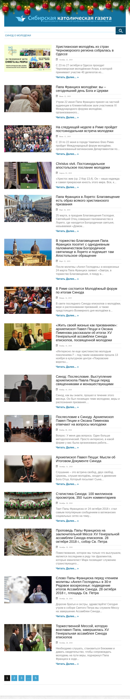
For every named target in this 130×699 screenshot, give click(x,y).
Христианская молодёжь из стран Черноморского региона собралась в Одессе (85, 50)
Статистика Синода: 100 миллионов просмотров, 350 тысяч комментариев (86, 495)
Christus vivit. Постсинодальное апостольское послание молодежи (83, 165)
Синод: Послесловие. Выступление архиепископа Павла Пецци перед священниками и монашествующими (84, 380)
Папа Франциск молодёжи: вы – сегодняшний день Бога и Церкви (82, 89)
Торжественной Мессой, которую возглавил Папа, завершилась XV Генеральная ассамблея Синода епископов (82, 631)
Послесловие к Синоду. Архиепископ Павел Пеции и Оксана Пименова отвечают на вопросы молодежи (85, 420)
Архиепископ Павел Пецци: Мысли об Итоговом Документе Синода (85, 459)
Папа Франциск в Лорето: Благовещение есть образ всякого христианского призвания (88, 200)
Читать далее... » (67, 77)
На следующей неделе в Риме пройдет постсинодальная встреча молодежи (86, 129)
